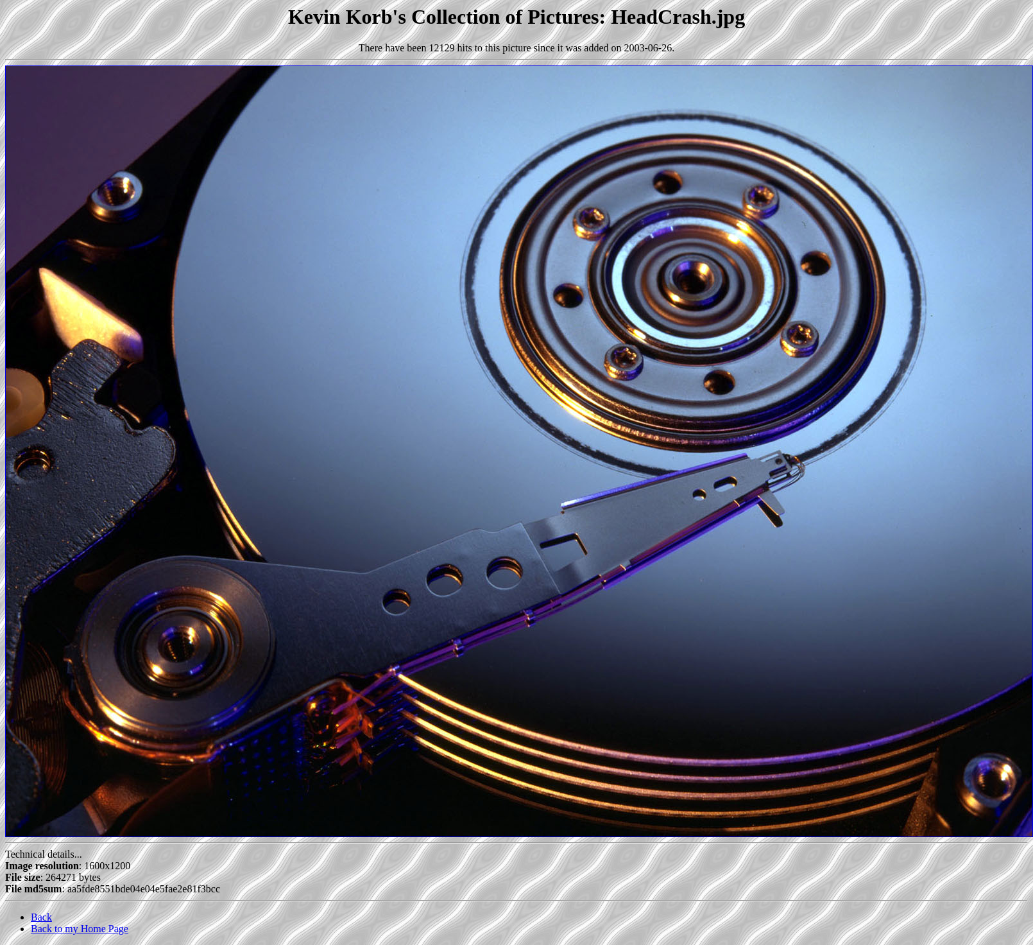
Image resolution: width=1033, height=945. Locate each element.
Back (41, 917)
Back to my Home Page (79, 928)
